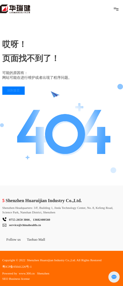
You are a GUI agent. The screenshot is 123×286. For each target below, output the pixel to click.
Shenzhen (43, 273)
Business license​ (19, 278)
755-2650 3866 (20, 219)
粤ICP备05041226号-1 (17, 266)
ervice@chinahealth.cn (25, 225)
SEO (5, 278)
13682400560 (41, 219)
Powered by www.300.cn (18, 273)
